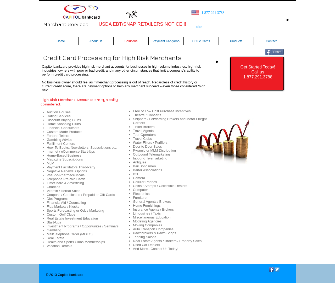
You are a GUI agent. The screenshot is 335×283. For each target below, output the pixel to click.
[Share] (274, 52)
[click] (199, 27)
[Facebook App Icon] (271, 269)
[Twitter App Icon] (277, 269)
